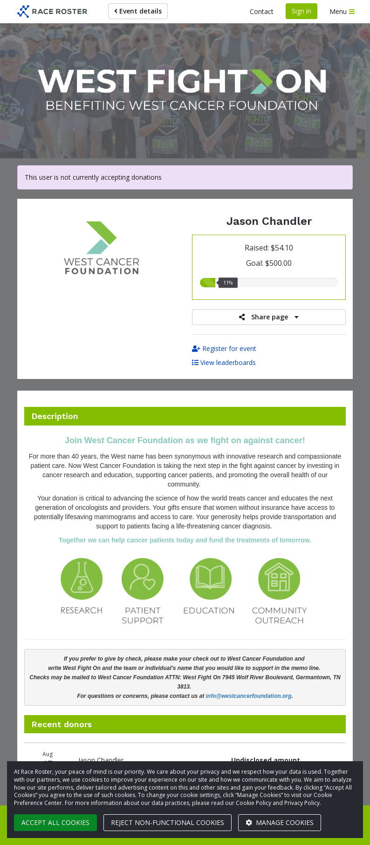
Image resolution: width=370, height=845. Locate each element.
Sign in (301, 11)
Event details (138, 11)
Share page (269, 316)
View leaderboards (224, 362)
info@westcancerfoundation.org (249, 696)
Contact (262, 11)
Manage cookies (280, 822)
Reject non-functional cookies (167, 822)
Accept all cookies (55, 822)
